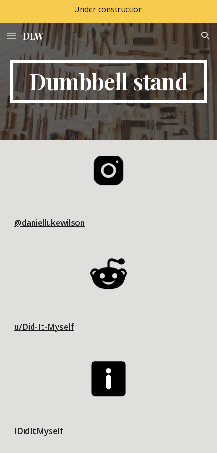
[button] (11, 36)
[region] (108, 11)
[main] (108, 81)
